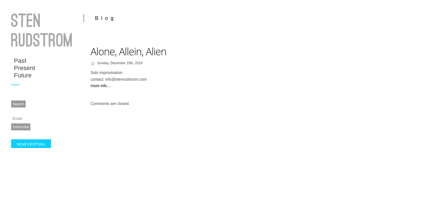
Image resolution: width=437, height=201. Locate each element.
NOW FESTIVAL (31, 144)
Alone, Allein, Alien (128, 51)
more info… (101, 85)
